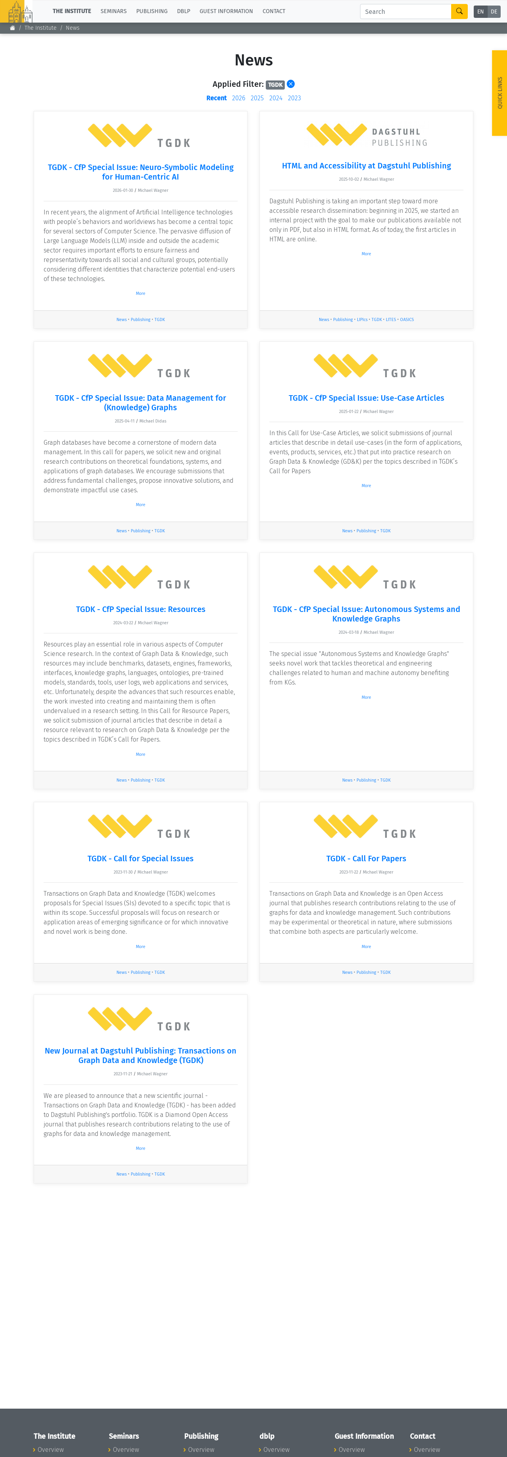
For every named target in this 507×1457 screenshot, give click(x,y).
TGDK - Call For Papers (366, 858)
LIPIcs (362, 319)
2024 (275, 98)
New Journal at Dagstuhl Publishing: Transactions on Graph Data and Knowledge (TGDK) (140, 1055)
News (121, 319)
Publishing (141, 319)
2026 (238, 98)
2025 (257, 98)
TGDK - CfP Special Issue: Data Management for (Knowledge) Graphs (140, 402)
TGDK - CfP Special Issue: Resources (141, 609)
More (140, 293)
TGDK (159, 319)
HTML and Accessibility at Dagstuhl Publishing (366, 165)
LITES (391, 319)
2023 (294, 98)
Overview (51, 1449)
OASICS (407, 319)
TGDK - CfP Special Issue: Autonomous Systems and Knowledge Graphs (366, 613)
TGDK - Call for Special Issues (141, 858)
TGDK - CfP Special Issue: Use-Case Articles (366, 398)
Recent (216, 98)
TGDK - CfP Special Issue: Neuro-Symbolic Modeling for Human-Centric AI (141, 172)
